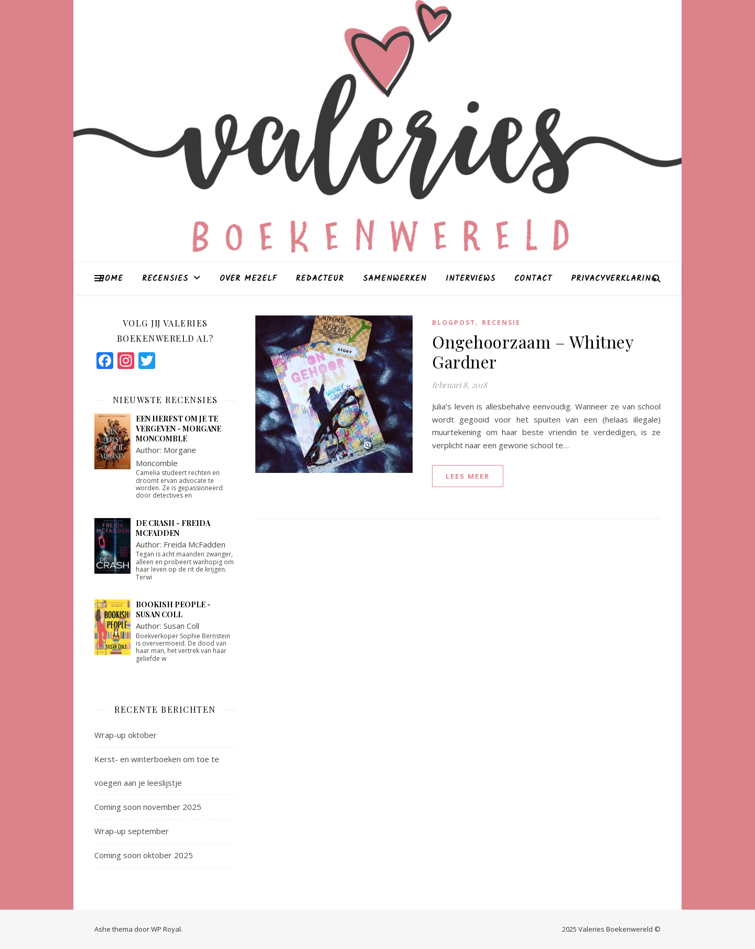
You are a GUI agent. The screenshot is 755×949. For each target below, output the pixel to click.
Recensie (501, 322)
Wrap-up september (131, 831)
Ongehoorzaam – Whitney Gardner (532, 351)
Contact (533, 278)
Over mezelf (248, 278)
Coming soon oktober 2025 (143, 855)
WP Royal (166, 929)
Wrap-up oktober (125, 735)
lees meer (468, 476)
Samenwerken (395, 278)
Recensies (165, 278)
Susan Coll (181, 625)
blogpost (454, 322)
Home (111, 278)
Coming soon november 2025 (147, 807)
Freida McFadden (194, 544)
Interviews (470, 278)
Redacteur (320, 278)
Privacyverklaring (613, 278)
